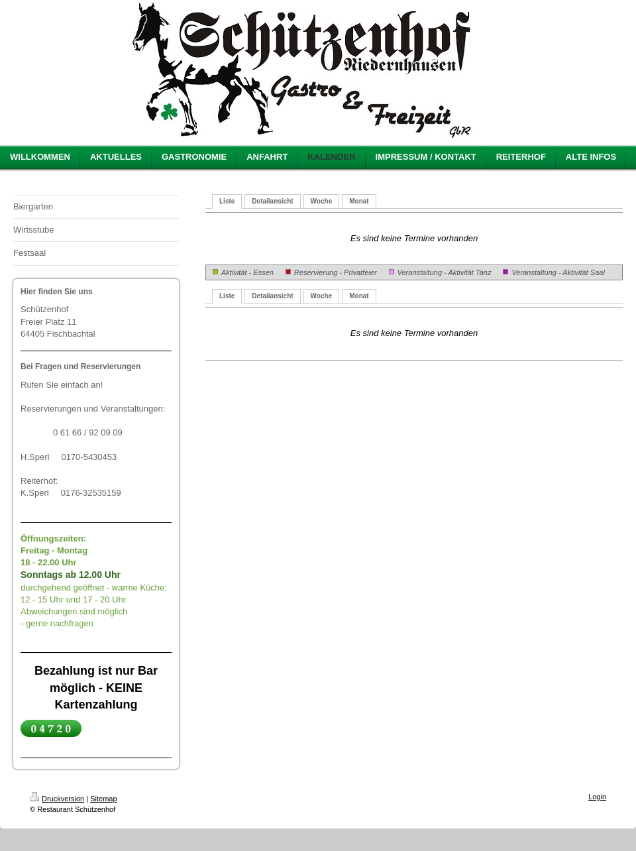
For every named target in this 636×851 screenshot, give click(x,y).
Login (597, 797)
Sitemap (103, 799)
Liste (227, 201)
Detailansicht (272, 201)
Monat (358, 201)
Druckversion (57, 799)
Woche (322, 201)
